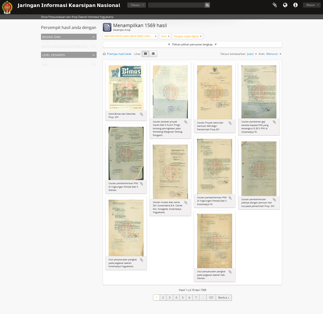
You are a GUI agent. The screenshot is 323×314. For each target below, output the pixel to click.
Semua (46, 42)
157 (211, 297)
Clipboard (275, 5)
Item (45, 65)
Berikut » (223, 297)
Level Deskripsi (53, 54)
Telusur (135, 5)
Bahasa (285, 5)
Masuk (311, 5)
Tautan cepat (295, 5)
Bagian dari (51, 36)
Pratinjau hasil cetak (117, 54)
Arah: (262, 54)
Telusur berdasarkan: (233, 54)
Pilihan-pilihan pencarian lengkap (192, 44)
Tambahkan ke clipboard (141, 114)
